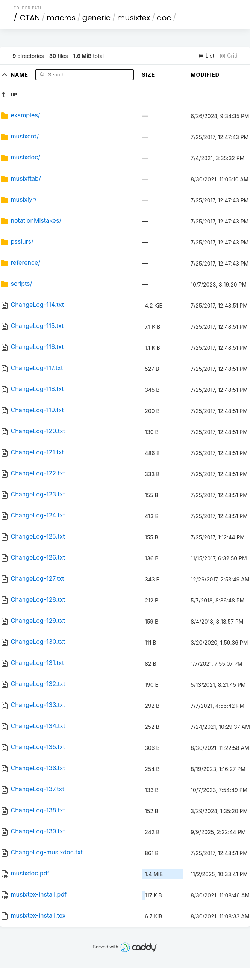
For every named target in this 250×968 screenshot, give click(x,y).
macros (61, 17)
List (206, 55)
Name (20, 74)
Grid (229, 55)
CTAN (30, 17)
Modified (205, 74)
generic (96, 17)
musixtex (133, 17)
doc (164, 17)
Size (148, 74)
